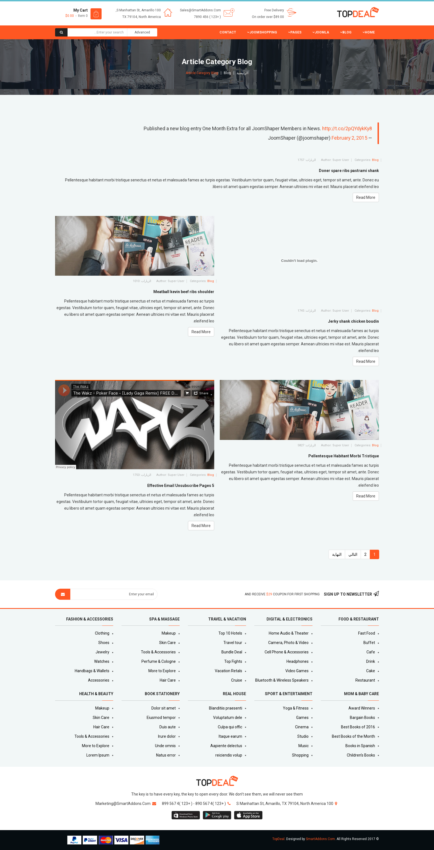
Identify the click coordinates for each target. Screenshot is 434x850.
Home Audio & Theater (289, 633)
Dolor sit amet (163, 708)
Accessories (98, 680)
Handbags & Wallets (92, 671)
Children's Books (361, 755)
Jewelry (102, 652)
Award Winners (361, 708)
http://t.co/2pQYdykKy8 (347, 128)
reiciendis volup (228, 755)
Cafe (370, 652)
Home (370, 32)
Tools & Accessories (158, 652)
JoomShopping (263, 32)
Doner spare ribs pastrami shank (349, 170)
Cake (370, 671)
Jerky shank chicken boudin (353, 321)
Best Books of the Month (353, 736)
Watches (101, 661)
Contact (227, 32)
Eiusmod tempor (161, 717)
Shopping (300, 755)
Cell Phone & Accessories (287, 652)
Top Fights (233, 661)
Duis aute (167, 727)
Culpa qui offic (230, 727)
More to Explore (162, 671)
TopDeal (278, 839)
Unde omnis (165, 746)
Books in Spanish (360, 746)
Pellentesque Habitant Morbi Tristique (343, 456)
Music (303, 746)
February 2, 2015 (349, 138)
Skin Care (167, 642)
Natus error (166, 755)
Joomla (322, 32)
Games (302, 717)
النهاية (337, 554)
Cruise (236, 680)
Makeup (169, 633)
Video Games (297, 671)
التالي (352, 554)
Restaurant (365, 680)
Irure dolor (167, 736)
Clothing (102, 633)
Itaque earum (230, 736)
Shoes (103, 642)
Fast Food (366, 633)
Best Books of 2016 (358, 727)
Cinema (302, 727)
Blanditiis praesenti (225, 708)
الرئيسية (242, 73)
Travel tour (232, 642)
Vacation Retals (228, 671)
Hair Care (168, 680)
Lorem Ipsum (97, 755)
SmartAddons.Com (320, 839)
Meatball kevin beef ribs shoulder (183, 292)
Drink (370, 661)
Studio (303, 736)
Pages (295, 32)
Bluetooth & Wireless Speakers (282, 680)
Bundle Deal (231, 652)
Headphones (297, 661)
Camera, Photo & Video (288, 642)
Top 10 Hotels (230, 633)
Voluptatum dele (227, 717)
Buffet (369, 642)
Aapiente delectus (226, 746)
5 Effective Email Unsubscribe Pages (180, 485)
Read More (365, 197)
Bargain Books (362, 717)
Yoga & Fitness (296, 708)
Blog (347, 32)
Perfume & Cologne (158, 661)
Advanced (142, 32)
